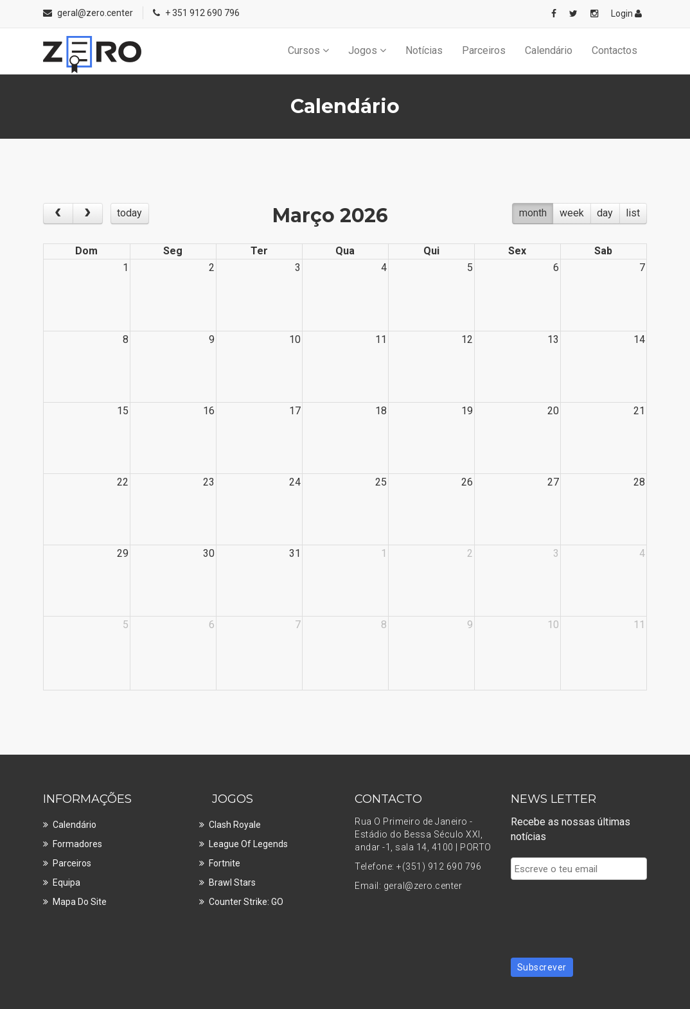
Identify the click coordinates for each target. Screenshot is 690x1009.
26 (467, 482)
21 (639, 411)
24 (295, 482)
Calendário (548, 50)
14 (639, 339)
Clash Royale (235, 825)
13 (553, 339)
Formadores (77, 844)
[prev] (58, 214)
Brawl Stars (232, 882)
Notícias (424, 50)
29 (122, 553)
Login (626, 13)
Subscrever (542, 967)
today (129, 213)
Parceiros (484, 50)
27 (553, 482)
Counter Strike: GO (246, 902)
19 (467, 411)
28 (639, 482)
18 (381, 411)
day (605, 213)
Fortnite (224, 863)
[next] (88, 214)
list (633, 213)
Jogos (367, 50)
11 (381, 339)
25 (381, 482)
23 (209, 482)
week (572, 213)
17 (295, 411)
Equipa (66, 882)
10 (295, 339)
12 (467, 339)
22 (122, 482)
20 (553, 411)
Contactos (614, 50)
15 (122, 411)
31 (295, 553)
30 (209, 553)
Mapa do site (80, 902)
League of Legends (248, 844)
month (533, 213)
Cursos (308, 50)
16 (209, 411)
